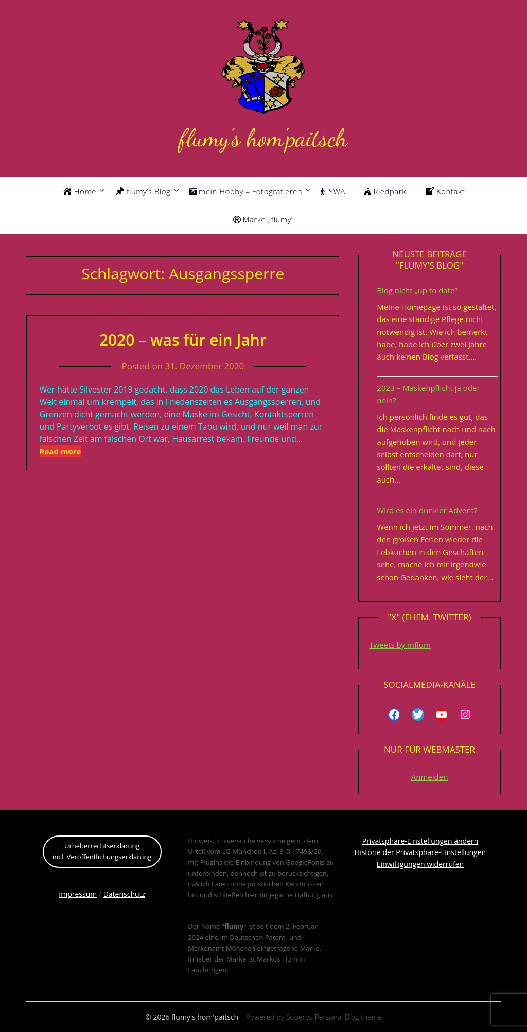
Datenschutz (124, 894)
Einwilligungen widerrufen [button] (420, 864)
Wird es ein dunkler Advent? (427, 510)
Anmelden (429, 777)
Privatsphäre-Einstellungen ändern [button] (420, 841)
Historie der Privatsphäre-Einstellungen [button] (420, 852)
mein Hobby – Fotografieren (246, 191)
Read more (60, 451)
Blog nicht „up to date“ (417, 290)
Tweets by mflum (400, 644)
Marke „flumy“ (263, 219)
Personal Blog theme (348, 1017)
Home (79, 191)
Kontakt (445, 191)
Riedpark (385, 191)
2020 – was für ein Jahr (183, 339)
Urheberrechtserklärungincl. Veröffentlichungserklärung (102, 851)
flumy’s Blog (142, 191)
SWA (333, 191)
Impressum (78, 894)
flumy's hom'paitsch (263, 137)
